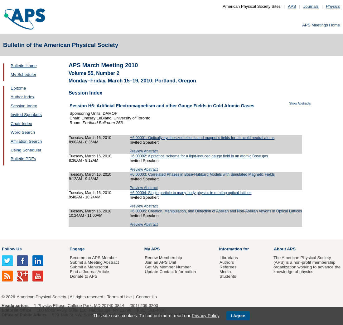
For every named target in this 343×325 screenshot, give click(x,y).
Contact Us (146, 297)
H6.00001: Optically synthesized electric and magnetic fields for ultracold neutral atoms (202, 138)
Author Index (22, 97)
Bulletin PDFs (23, 158)
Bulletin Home (24, 65)
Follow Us (12, 249)
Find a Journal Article (89, 271)
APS (292, 6)
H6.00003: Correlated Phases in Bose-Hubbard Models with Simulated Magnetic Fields (202, 174)
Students (228, 276)
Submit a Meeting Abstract (94, 262)
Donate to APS (83, 276)
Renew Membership (163, 257)
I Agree (238, 315)
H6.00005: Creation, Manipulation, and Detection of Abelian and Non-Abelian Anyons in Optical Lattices (216, 211)
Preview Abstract (144, 151)
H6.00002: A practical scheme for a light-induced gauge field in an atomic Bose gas (199, 156)
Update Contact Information (170, 271)
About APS (285, 249)
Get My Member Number (168, 267)
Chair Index (21, 123)
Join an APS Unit (160, 262)
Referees (228, 267)
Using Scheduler (26, 150)
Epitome (18, 88)
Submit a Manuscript (89, 267)
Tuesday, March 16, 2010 (90, 138)
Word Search (23, 132)
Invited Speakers (26, 114)
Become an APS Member (93, 257)
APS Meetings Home (321, 25)
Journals (311, 6)
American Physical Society (41, 297)
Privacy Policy (205, 315)
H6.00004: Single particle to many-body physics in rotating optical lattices (191, 193)
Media (225, 271)
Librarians (229, 257)
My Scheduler (23, 74)
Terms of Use (119, 297)
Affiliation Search (26, 141)
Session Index (24, 106)
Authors (227, 262)
